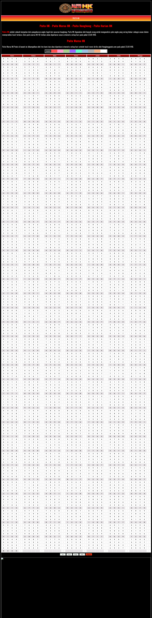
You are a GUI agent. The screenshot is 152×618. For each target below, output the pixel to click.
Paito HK (5, 32)
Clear (48, 51)
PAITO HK (76, 18)
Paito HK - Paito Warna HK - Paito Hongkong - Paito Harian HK (76, 26)
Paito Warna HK (76, 41)
